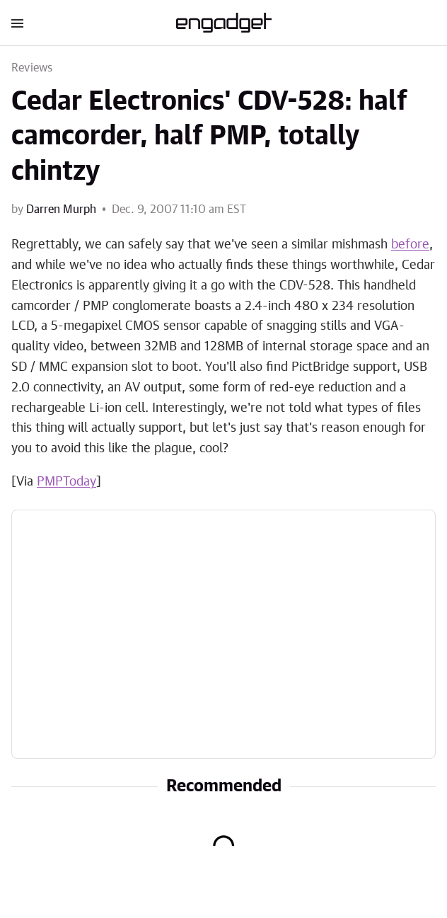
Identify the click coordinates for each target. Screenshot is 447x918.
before (410, 245)
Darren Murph (61, 209)
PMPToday (66, 482)
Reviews (31, 68)
